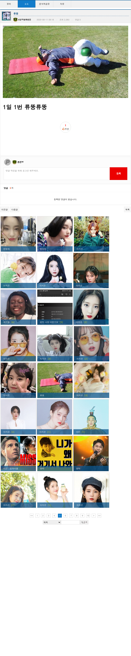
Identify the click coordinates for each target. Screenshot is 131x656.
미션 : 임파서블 (10, 450)
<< (31, 498)
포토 (26, 3)
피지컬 (6, 304)
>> (99, 498)
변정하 (6, 231)
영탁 (42, 450)
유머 (9, 3)
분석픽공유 (44, 3)
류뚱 (42, 377)
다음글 (14, 191)
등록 (118, 156)
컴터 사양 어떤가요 (49, 304)
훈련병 (20, 144)
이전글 (4, 191)
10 (88, 498)
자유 (62, 3)
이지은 (80, 231)
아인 (78, 414)
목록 (127, 191)
